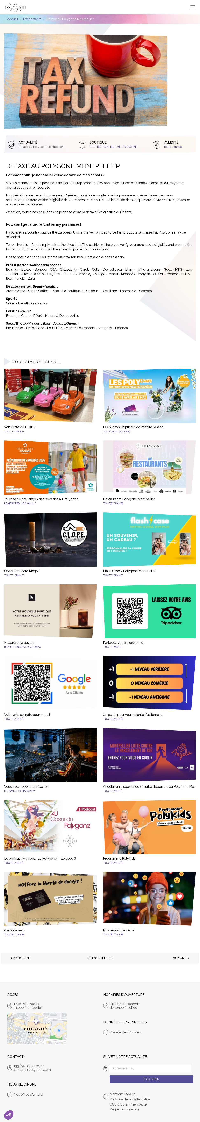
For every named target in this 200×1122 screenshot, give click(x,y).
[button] (9, 1115)
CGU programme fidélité (128, 1104)
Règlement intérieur (124, 1109)
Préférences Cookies (125, 1032)
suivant (181, 958)
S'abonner (151, 1079)
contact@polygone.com (32, 1070)
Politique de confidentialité (130, 1099)
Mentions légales (122, 1094)
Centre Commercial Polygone (113, 146)
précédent (21, 958)
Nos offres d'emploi (28, 1094)
